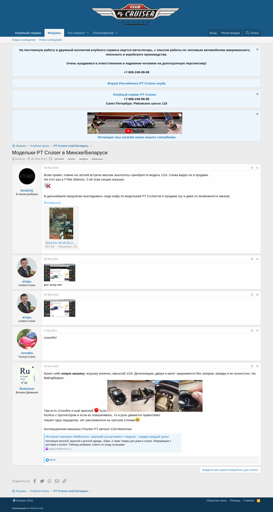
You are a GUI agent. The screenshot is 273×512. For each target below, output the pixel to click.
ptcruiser (59, 159)
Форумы (54, 33)
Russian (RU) (23, 500)
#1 (257, 167)
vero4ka (27, 353)
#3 (257, 294)
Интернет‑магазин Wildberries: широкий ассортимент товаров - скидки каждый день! (107, 436)
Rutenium (27, 388)
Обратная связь (217, 500)
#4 (257, 330)
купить (72, 159)
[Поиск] (252, 33)
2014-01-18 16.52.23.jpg (62, 242)
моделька (97, 159)
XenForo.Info (36, 508)
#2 (257, 259)
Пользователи (103, 33)
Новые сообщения (24, 39)
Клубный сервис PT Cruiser (134, 94)
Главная (248, 500)
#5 (257, 366)
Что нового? (76, 33)
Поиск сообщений (50, 39)
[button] (88, 33)
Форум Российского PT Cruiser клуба (136, 83)
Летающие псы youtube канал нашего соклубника (136, 137)
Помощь (235, 500)
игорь (26, 281)
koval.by (20, 158)
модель (83, 159)
